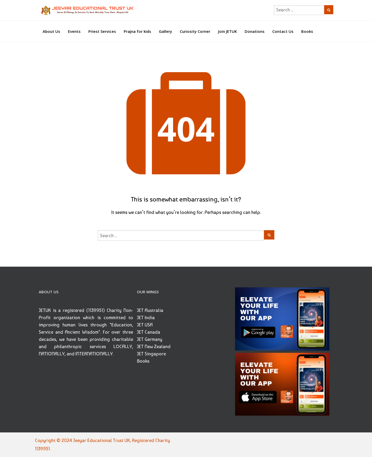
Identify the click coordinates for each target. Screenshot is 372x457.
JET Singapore (151, 353)
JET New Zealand (154, 346)
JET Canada (148, 332)
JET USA (145, 324)
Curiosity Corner (195, 31)
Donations (255, 31)
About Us (51, 31)
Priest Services (102, 31)
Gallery (165, 31)
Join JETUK (227, 31)
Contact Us (282, 31)
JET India (146, 317)
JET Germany (149, 339)
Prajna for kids (137, 31)
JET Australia (150, 310)
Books (307, 31)
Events (74, 31)
